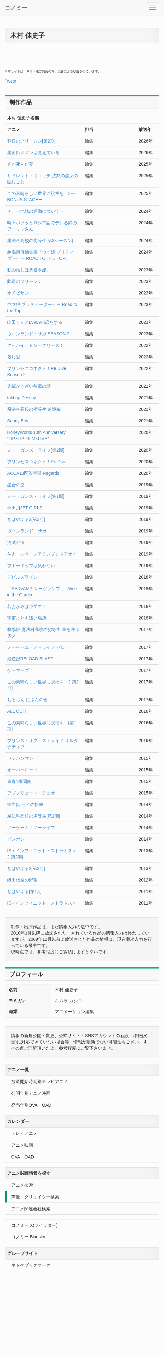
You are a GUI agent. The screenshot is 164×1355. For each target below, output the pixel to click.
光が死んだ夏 (20, 164)
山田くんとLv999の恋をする (35, 322)
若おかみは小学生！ (26, 606)
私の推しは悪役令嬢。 (29, 269)
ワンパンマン (20, 758)
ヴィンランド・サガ (26, 530)
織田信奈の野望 (22, 879)
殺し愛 (13, 356)
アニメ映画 (22, 1145)
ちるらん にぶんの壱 (27, 699)
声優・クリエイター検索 (35, 1196)
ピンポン (16, 839)
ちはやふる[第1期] (25, 891)
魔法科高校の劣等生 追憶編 (34, 409)
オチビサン (18, 292)
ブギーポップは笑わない (31, 565)
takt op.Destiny (21, 397)
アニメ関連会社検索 (30, 1208)
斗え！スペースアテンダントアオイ (42, 553)
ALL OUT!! (17, 711)
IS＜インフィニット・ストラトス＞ (42, 903)
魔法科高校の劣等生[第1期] (33, 815)
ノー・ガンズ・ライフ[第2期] (35, 450)
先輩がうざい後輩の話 (29, 386)
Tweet (10, 81)
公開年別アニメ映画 (30, 1093)
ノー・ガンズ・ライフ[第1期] (35, 496)
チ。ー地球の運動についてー (35, 211)
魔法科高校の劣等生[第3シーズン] (40, 240)
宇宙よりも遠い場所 (26, 617)
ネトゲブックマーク (30, 1265)
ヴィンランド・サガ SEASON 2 (38, 333)
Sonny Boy (17, 420)
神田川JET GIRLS (24, 507)
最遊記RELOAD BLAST (30, 658)
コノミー (16, 8)
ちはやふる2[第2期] (26, 868)
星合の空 (16, 484)
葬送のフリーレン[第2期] (31, 140)
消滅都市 (16, 542)
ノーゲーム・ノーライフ (31, 827)
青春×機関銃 (19, 781)
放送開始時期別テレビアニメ (39, 1081)
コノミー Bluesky (28, 1236)
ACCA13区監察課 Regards (33, 473)
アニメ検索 (22, 1185)
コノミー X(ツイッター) (34, 1225)
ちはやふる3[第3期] (26, 519)
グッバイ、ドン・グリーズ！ (35, 345)
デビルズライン (22, 577)
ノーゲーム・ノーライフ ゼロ (36, 647)
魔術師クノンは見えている (33, 152)
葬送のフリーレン (24, 281)
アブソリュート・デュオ (31, 792)
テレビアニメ (24, 1133)
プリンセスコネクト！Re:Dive (36, 461)
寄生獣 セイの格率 (25, 804)
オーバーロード (22, 769)
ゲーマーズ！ (20, 670)
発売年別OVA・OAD (31, 1105)
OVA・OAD (22, 1156)
